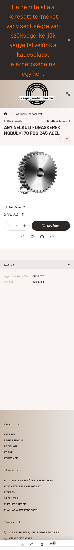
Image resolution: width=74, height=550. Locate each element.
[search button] (32, 545)
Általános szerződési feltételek (28, 480)
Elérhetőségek (15, 504)
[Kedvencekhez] (32, 237)
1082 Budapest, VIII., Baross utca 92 (34, 532)
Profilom (10, 446)
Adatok (9, 264)
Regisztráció (13, 440)
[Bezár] (69, 40)
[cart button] (52, 545)
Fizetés (9, 492)
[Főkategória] (5, 114)
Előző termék (13, 120)
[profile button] (42, 545)
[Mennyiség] (17, 225)
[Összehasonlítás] (22, 237)
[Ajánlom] (42, 237)
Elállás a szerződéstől (21, 510)
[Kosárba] (51, 226)
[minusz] (9, 226)
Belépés (10, 434)
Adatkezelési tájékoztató (23, 486)
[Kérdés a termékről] (52, 237)
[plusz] (24, 226)
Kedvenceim (12, 458)
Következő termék (58, 120)
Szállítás (11, 498)
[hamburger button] (22, 545)
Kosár (8, 452)
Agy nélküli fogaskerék (29, 113)
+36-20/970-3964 (68, 94)
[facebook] (59, 139)
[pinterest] (67, 139)
